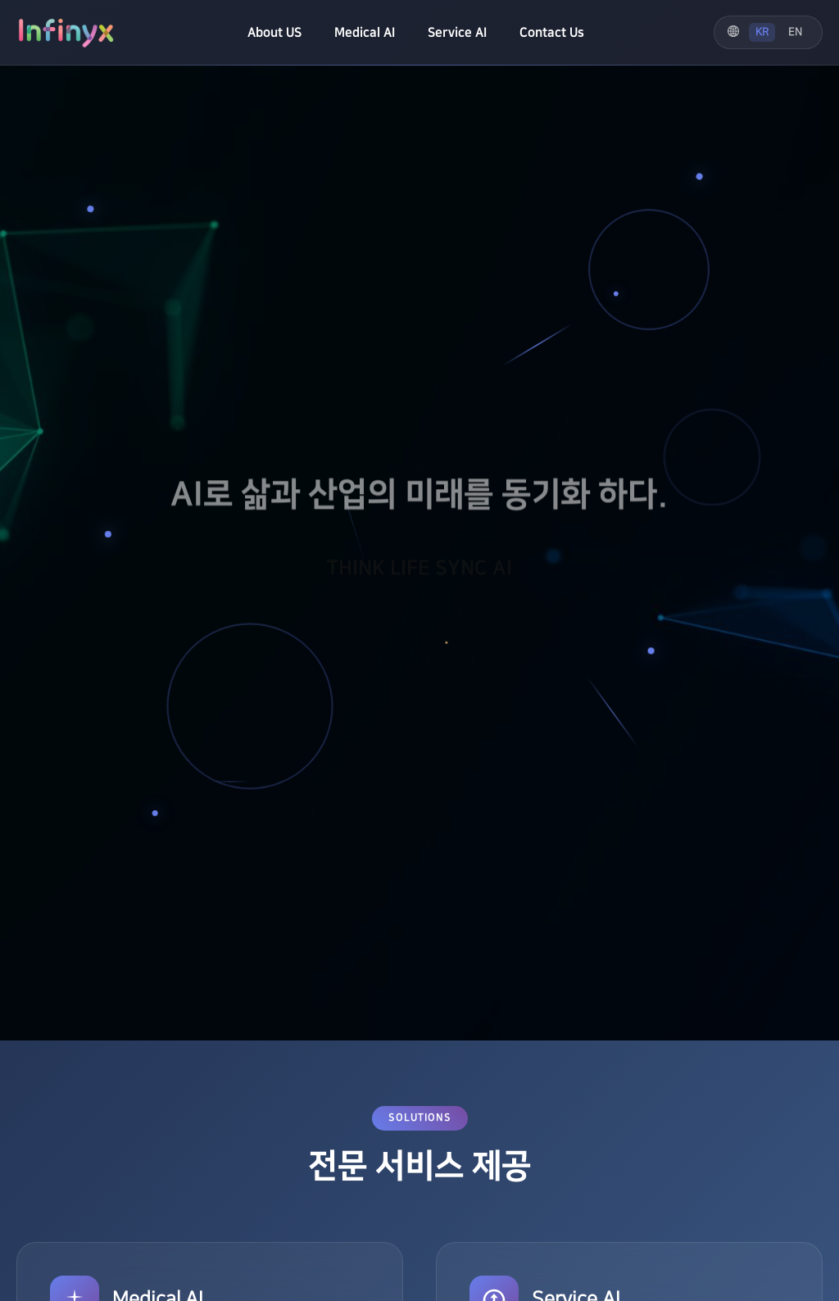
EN (795, 32)
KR (762, 32)
